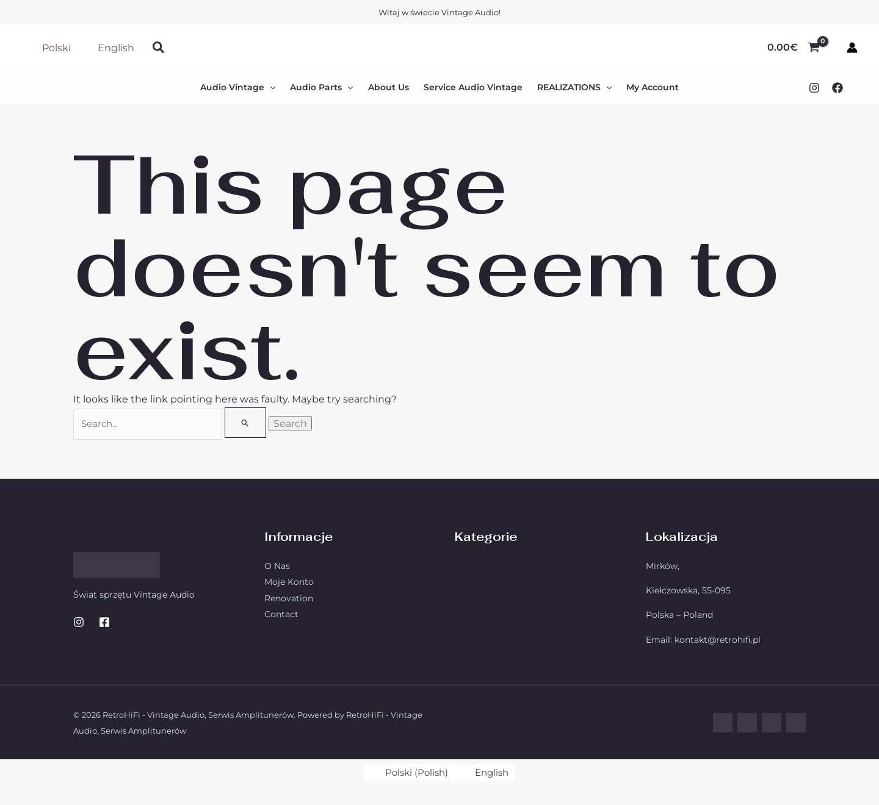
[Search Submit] (246, 422)
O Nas (277, 566)
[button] (159, 48)
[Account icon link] (852, 47)
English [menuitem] (494, 773)
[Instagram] (814, 87)
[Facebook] (837, 87)
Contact (281, 614)
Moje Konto (289, 582)
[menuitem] (407, 773)
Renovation (288, 598)
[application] (269, 87)
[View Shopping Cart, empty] (793, 47)
